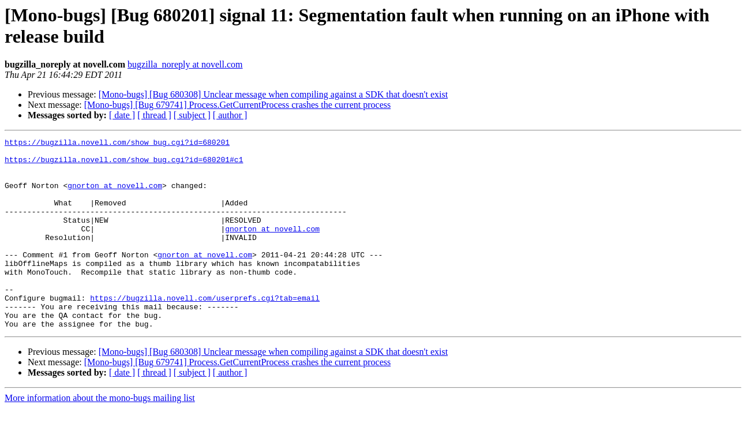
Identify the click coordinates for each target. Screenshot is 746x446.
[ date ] (122, 115)
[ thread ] (154, 115)
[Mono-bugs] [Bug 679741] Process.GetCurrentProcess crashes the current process (237, 105)
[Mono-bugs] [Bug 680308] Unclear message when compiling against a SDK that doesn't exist (273, 94)
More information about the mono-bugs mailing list (100, 436)
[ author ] (230, 115)
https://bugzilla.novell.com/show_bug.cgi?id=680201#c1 (124, 164)
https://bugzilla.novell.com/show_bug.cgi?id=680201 (117, 143)
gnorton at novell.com (115, 195)
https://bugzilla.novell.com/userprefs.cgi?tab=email (205, 330)
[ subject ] (192, 115)
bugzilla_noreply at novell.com (185, 64)
